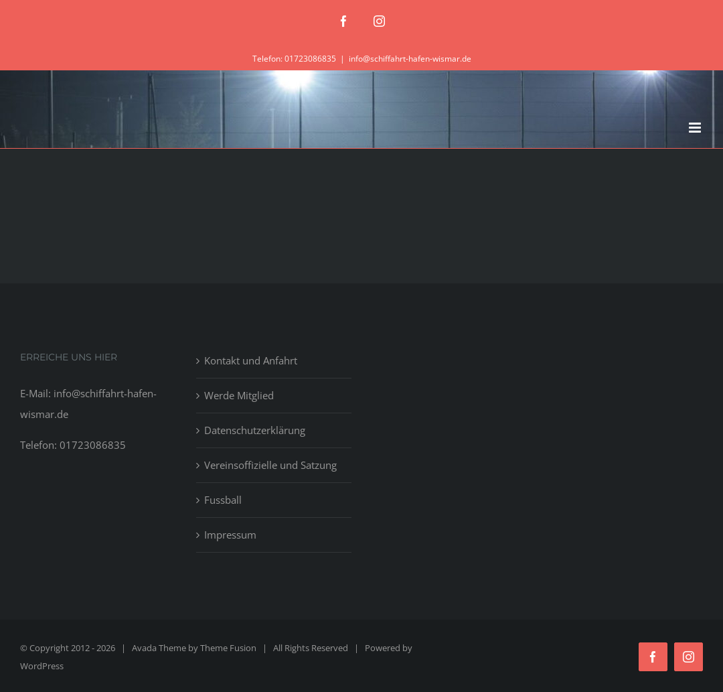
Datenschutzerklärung (254, 430)
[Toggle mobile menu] (696, 128)
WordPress (42, 666)
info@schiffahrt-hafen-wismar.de (410, 58)
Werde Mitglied (239, 395)
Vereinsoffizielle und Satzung (270, 465)
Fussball (223, 499)
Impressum (230, 534)
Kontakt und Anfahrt (250, 360)
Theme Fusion (228, 648)
